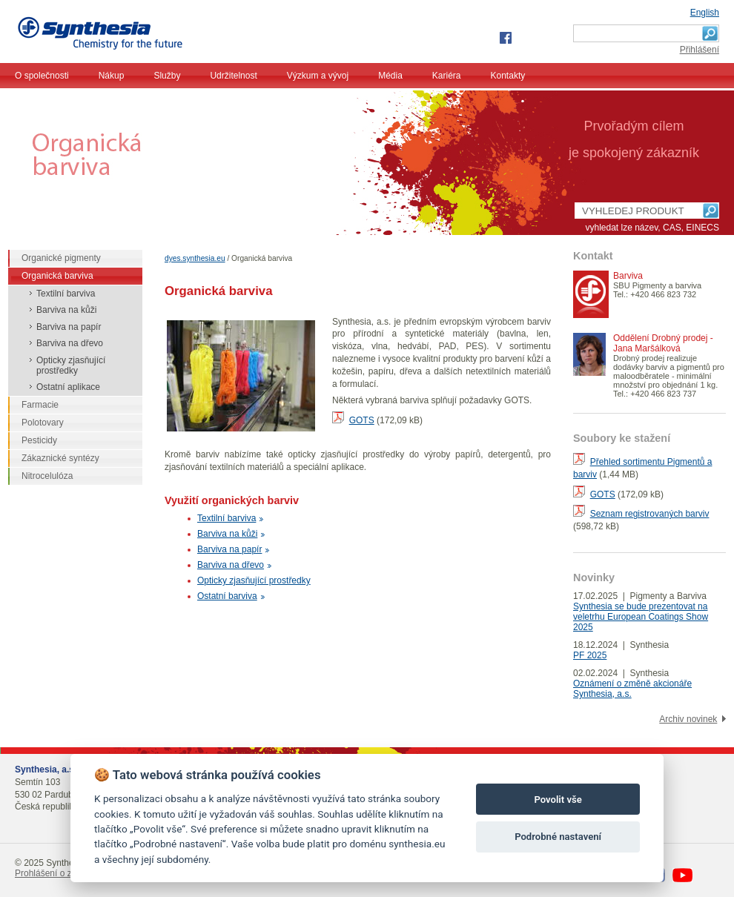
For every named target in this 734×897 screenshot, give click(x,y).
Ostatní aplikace (68, 387)
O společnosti (42, 75)
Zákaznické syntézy (60, 458)
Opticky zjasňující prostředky (254, 580)
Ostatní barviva (227, 596)
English (704, 12)
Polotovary (43, 422)
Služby (166, 75)
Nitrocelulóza (47, 476)
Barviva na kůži (227, 534)
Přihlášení (699, 49)
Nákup (112, 75)
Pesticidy (39, 440)
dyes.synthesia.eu (195, 258)
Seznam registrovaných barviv (650, 514)
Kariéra (446, 75)
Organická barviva (57, 276)
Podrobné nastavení (558, 836)
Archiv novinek (688, 719)
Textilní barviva (226, 518)
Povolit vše (557, 799)
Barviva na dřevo (230, 565)
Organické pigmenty (61, 258)
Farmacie (40, 405)
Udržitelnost (233, 75)
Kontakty (508, 75)
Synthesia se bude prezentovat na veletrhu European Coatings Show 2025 (640, 616)
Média (390, 75)
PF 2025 (589, 655)
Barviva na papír (229, 549)
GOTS (361, 420)
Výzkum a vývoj (317, 75)
